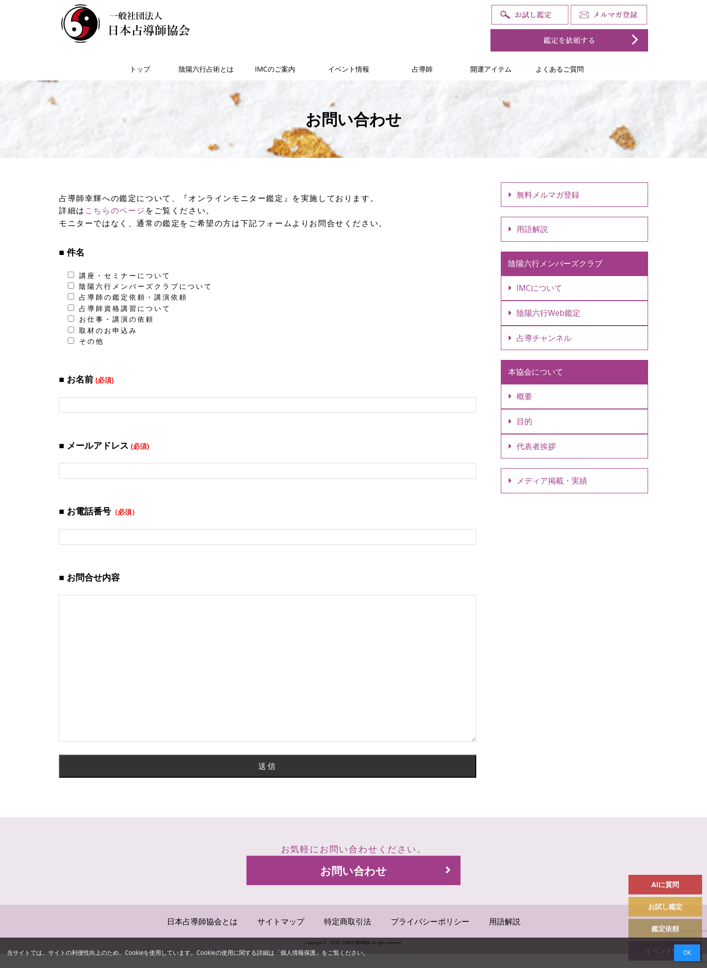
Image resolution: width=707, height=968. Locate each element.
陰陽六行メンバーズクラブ (555, 263)
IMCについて (535, 287)
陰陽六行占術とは (206, 69)
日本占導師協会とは (202, 921)
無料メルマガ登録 (544, 194)
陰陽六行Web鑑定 (544, 312)
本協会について (535, 371)
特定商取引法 (347, 921)
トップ (140, 69)
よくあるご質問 (560, 69)
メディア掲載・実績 (548, 480)
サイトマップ (280, 921)
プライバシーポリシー (430, 921)
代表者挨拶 (532, 446)
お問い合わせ (385, 870)
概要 (520, 396)
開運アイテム (491, 69)
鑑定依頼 (665, 928)
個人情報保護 (298, 952)
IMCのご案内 (275, 69)
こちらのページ (115, 210)
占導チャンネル (540, 337)
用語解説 (528, 229)
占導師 (422, 69)
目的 (520, 421)
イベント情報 (348, 69)
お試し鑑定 (665, 906)
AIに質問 (665, 884)
